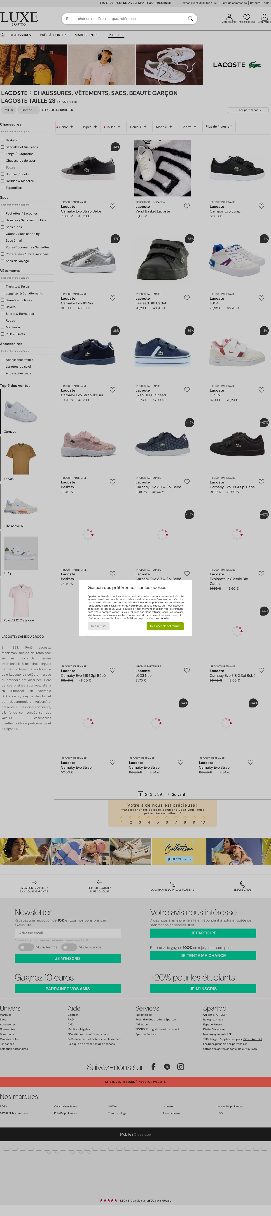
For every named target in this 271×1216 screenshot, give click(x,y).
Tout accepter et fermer (165, 626)
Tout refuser (98, 626)
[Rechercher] (190, 18)
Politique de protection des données (148, 618)
